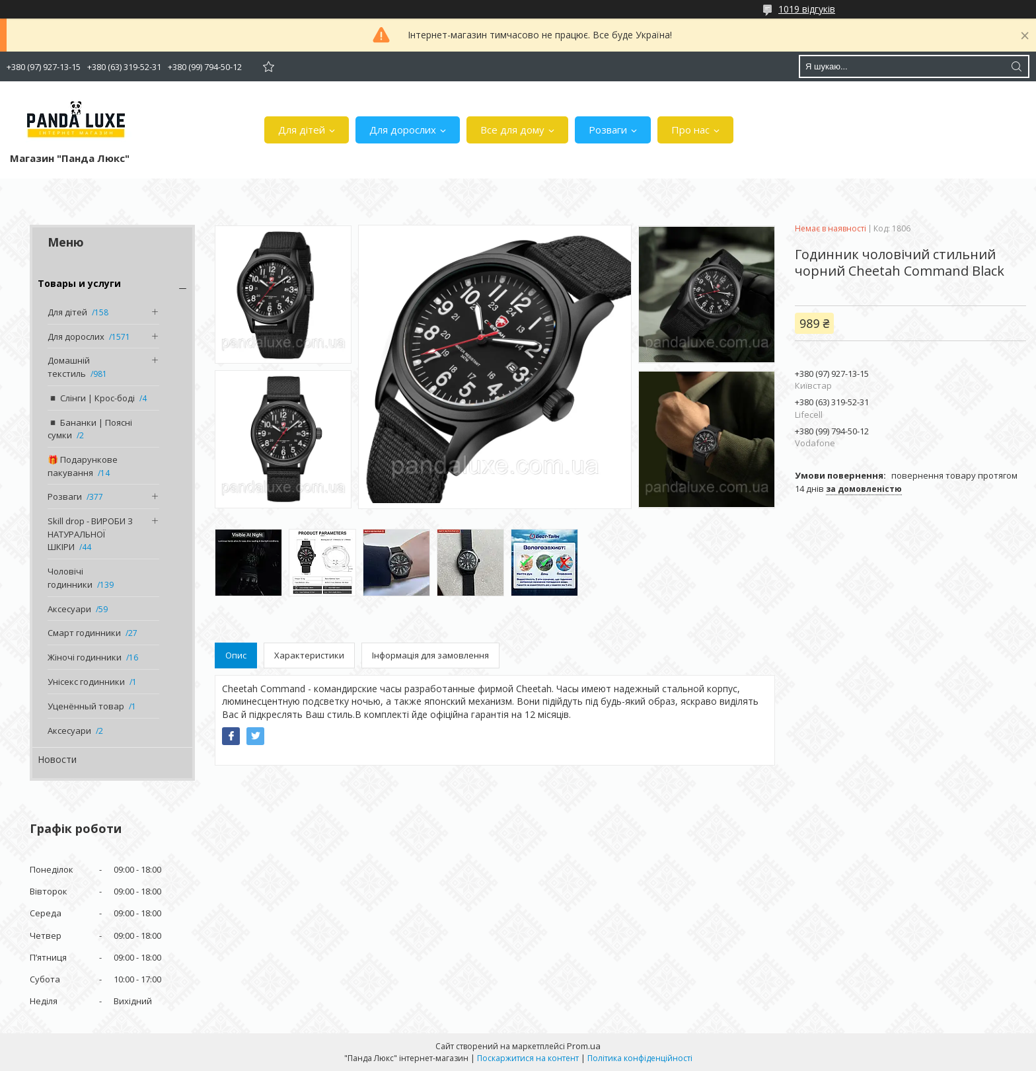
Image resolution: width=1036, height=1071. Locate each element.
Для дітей (301, 129)
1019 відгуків (806, 9)
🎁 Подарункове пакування (83, 466)
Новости (57, 759)
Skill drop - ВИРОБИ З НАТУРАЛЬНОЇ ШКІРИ (90, 534)
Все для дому (512, 129)
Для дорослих (402, 129)
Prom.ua (584, 1046)
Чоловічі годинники (70, 577)
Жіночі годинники (85, 657)
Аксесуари (69, 609)
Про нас (690, 129)
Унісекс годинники (86, 682)
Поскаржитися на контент (528, 1058)
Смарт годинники (84, 633)
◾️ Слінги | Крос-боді (91, 398)
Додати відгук (268, 66)
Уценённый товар (86, 706)
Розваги (608, 129)
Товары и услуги (79, 283)
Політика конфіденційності (639, 1058)
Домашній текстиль (69, 366)
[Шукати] (1016, 66)
